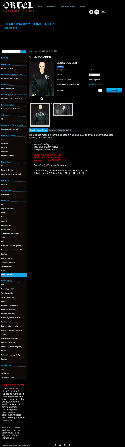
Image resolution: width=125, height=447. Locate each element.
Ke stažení (52, 130)
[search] (23, 51)
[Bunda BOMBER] (42, 82)
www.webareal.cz (24, 445)
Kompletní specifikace (38, 130)
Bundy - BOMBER (39, 51)
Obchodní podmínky (68, 6)
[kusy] (100, 90)
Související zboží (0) (64, 130)
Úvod (30, 51)
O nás (40, 6)
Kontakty (83, 6)
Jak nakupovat (51, 6)
